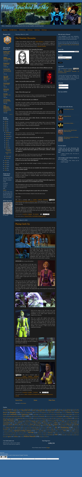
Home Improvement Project (73, 420)
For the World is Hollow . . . (69, 123)
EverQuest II (30, 394)
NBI (11, 424)
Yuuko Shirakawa (39, 41)
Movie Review (74, 423)
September (8, 136)
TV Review (68, 434)
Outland (6, 425)
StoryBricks (77, 430)
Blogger (48, 447)
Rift (48, 427)
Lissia (72, 421)
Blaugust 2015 (51, 410)
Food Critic (65, 418)
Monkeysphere (66, 423)
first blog (56, 418)
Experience (26, 418)
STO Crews (30, 30)
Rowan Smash (75, 427)
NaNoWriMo (5, 424)
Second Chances (29, 429)
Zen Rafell (45, 436)
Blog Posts (5, 30)
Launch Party (54, 421)
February (8, 156)
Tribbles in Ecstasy (39, 434)
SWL (26, 432)
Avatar (74, 409)
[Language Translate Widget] (65, 57)
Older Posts (52, 400)
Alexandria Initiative (36, 409)
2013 (6, 164)
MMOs (56, 423)
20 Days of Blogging (7, 409)
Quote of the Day (10, 427)
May (7, 144)
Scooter (23, 429)
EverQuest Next (36, 394)
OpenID (4, 190)
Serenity (48, 429)
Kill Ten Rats (6, 89)
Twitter (73, 434)
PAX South (19, 425)
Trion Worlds (50, 434)
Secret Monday (36, 429)
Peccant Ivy (25, 425)
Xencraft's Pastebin (41, 46)
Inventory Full (6, 69)
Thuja (15, 434)
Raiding (19, 427)
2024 (6, 121)
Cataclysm (58, 412)
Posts (60, 85)
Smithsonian (63, 429)
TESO (56, 432)
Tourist (30, 434)
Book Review (37, 412)
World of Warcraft (29, 436)
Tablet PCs (40, 432)
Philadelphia (30, 425)
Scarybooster (18, 429)
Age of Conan (28, 409)
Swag (22, 432)
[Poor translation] (5, 457)
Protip (70, 425)
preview (66, 425)
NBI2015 (32, 424)
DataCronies (48, 414)
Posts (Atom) (23, 403)
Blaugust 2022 (75, 410)
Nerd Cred (42, 424)
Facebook (35, 418)
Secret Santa (43, 429)
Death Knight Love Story (69, 109)
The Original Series (75, 432)
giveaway (32, 420)
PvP (4, 427)
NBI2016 (37, 424)
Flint (60, 418)
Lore (13, 423)
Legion (62, 421)
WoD (21, 436)
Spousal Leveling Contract (47, 394)
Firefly (52, 418)
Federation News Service (45, 418)
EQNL (26, 394)
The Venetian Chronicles (25, 38)
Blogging (13, 412)
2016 (6, 130)
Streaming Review (7, 432)
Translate (66, 59)
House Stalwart (6, 421)
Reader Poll (33, 427)
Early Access (54, 416)
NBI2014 (27, 424)
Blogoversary (29, 412)
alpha (41, 409)
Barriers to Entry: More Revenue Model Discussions (70, 131)
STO (64, 431)
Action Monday (21, 409)
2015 (6, 160)
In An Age (5, 93)
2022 (6, 123)
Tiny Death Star (19, 434)
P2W (10, 425)
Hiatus (65, 420)
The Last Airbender (67, 432)
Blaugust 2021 (68, 410)
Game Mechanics (8, 420)
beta (20, 410)
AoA (45, 409)
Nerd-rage (48, 424)
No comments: (36, 214)
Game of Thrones (21, 420)
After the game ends (7, 59)
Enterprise (76, 416)
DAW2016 (58, 414)
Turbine (63, 434)
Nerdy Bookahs (6, 83)
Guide (36, 420)
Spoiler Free (77, 429)
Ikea (16, 421)
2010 (6, 170)
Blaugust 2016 (60, 410)
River (53, 427)
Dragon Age (48, 416)
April (7, 146)
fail (38, 418)
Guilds (40, 420)
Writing (40, 436)
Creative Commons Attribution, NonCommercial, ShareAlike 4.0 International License (68, 71)
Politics (56, 425)
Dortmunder (42, 416)
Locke (75, 421)
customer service (41, 414)
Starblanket (53, 430)
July (7, 140)
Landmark (44, 421)
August (7, 138)
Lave (59, 421)
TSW (45, 216)
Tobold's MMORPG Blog (6, 58)
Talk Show (50, 432)
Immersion (20, 421)
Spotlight (10, 430)
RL (56, 427)
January (7, 158)
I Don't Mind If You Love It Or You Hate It (7, 71)
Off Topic (76, 424)
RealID (39, 427)
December (8, 132)
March (7, 147)
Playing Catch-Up (22, 224)
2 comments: (35, 392)
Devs (23, 416)
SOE (41, 394)
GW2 (44, 420)
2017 (6, 128)
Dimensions (36, 416)
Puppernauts (75, 425)
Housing (12, 421)
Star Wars (47, 430)
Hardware (60, 420)
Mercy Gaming (37, 423)
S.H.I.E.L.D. (12, 429)
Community (13, 414)
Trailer (34, 434)
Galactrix (76, 418)
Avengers (77, 409)
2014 (6, 162)
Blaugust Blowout (67, 116)
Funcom (70, 418)
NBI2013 (22, 424)
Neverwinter (63, 424)
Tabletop (44, 432)
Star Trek (41, 431)
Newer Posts (18, 400)
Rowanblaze (5, 429)
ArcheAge (49, 409)
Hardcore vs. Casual (52, 420)
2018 (6, 127)
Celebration (69, 412)
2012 (6, 166)
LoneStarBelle (35, 216)
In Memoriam (27, 421)
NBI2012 (16, 424)
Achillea (14, 409)
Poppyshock (61, 425)
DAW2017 (64, 414)
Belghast (15, 410)
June (7, 142)
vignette (9, 436)
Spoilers (5, 430)
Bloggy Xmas (22, 412)
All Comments (62, 87)
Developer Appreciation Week (14, 416)
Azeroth (5, 410)
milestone (45, 423)
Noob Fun (69, 424)
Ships (52, 429)
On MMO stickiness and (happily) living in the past (7, 110)
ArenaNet (54, 409)
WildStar (16, 436)
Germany (27, 420)
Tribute (44, 434)
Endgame (67, 416)
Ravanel (28, 427)
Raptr (24, 427)
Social (68, 429)
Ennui (72, 416)
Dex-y (30, 416)
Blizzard (5, 412)
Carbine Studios (51, 412)
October (7, 134)
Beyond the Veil (26, 410)
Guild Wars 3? (6, 90)
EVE (8, 418)
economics (60, 416)
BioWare (34, 410)
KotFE (39, 421)
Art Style (63, 409)
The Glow (61, 432)
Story (71, 431)
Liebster (68, 421)
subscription (14, 432)
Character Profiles (28, 216)
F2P (30, 418)
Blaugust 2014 (41, 410)
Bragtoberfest (44, 412)
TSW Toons (44, 30)
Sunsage (18, 432)
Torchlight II (26, 434)
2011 (6, 168)
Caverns (63, 412)
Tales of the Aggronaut (5, 77)
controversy (25, 414)
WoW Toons (37, 30)
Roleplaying (40, 216)
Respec (44, 427)
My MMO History (13, 30)
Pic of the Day (36, 425)
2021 (6, 125)
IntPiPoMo (34, 421)
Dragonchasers (6, 63)
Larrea (49, 421)
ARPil (59, 409)
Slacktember (58, 429)
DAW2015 (53, 414)
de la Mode (70, 414)
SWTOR (17, 395)
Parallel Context (6, 51)
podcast (50, 425)
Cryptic (34, 414)
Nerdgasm (55, 424)
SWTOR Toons (22, 30)
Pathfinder (14, 425)
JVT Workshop (6, 99)
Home (35, 400)
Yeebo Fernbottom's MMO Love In (6, 106)
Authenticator (68, 409)
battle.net (10, 410)
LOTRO (18, 423)
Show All (11, 114)
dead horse (76, 414)
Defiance (4, 416)
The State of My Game (8, 434)
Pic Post (44, 425)
